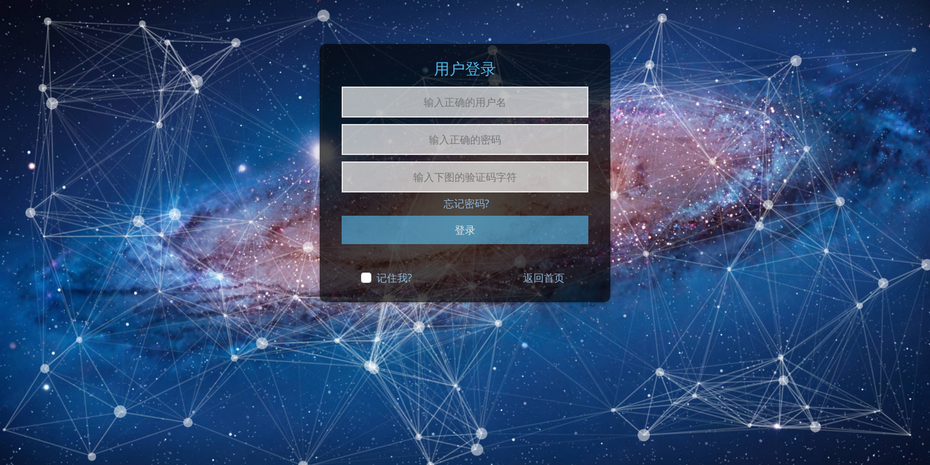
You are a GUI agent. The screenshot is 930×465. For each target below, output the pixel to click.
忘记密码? (467, 203)
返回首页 (543, 278)
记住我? (394, 278)
